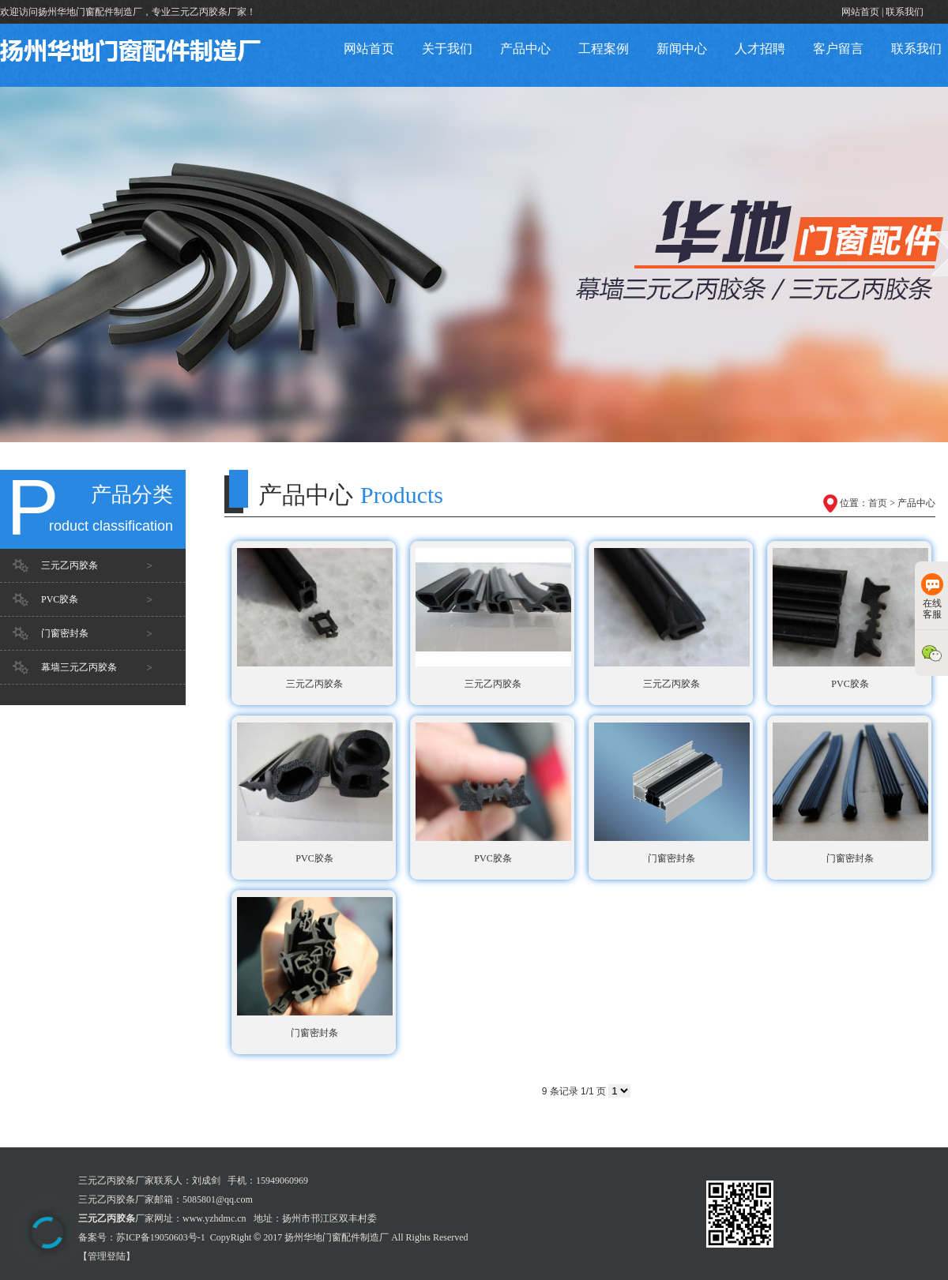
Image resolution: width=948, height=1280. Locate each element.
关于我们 (447, 48)
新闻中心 (681, 48)
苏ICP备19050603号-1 (160, 1237)
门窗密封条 (64, 633)
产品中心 (525, 48)
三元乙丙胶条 (69, 565)
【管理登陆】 (106, 1256)
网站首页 (860, 11)
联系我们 (905, 11)
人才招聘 (760, 48)
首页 (877, 503)
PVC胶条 (59, 599)
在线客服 (932, 596)
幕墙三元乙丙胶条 (79, 667)
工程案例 (603, 48)
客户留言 (838, 48)
